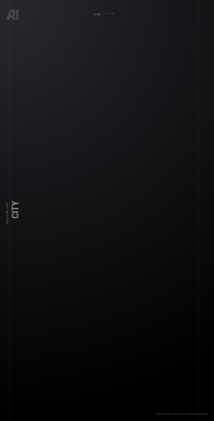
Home (95, 12)
